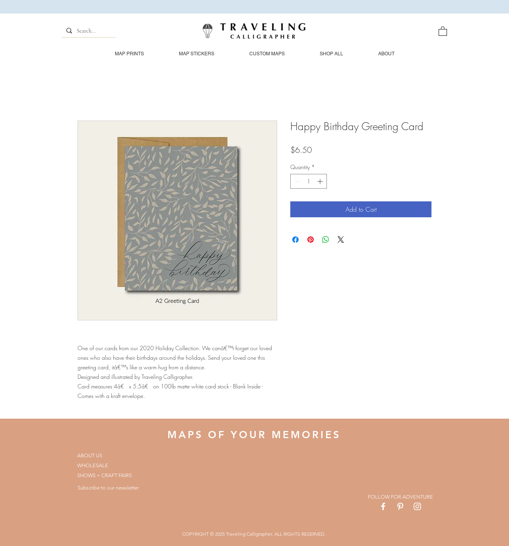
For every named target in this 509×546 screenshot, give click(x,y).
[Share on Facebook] (295, 239)
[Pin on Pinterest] (310, 239)
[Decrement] (296, 181)
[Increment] (321, 181)
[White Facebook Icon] (383, 506)
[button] (443, 31)
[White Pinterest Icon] (400, 506)
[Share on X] (341, 239)
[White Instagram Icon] (417, 506)
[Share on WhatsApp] (325, 239)
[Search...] (88, 31)
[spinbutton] (308, 181)
